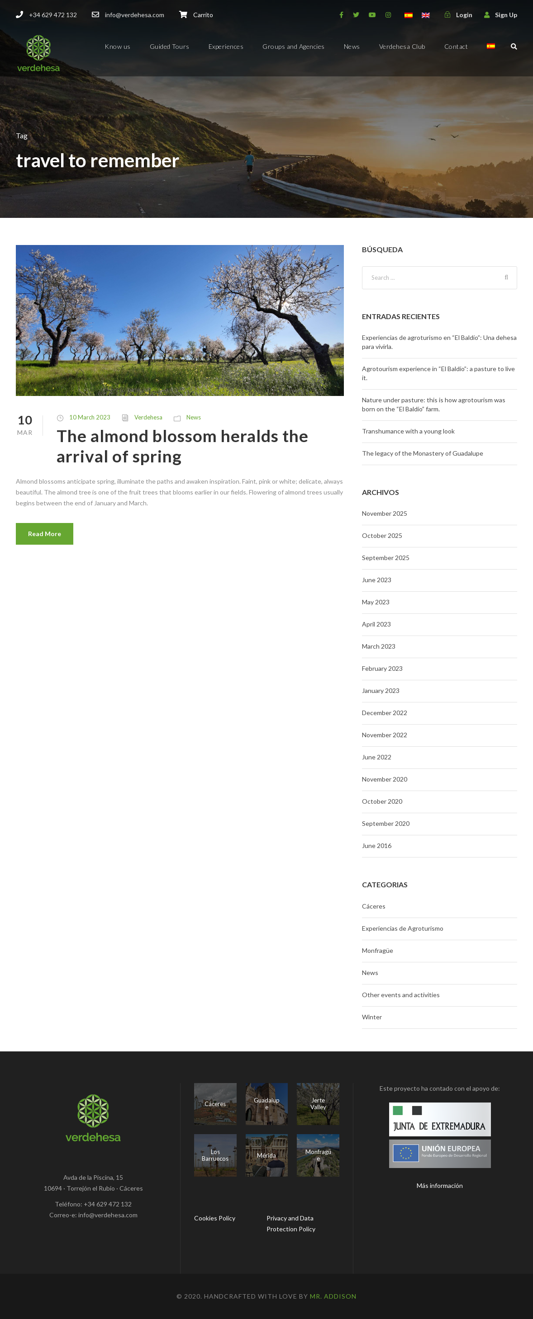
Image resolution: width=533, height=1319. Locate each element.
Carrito (203, 15)
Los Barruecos (215, 1155)
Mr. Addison (333, 1296)
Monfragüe (377, 950)
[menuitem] (491, 54)
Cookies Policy (214, 1218)
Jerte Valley (318, 1104)
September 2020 (385, 823)
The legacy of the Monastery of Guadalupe (422, 453)
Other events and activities (401, 995)
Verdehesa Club (402, 46)
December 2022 (384, 712)
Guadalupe (267, 1104)
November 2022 (384, 735)
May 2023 (376, 602)
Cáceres (373, 906)
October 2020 (382, 801)
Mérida (266, 1155)
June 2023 (376, 580)
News (352, 46)
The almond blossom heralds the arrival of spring (183, 445)
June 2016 (376, 845)
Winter (372, 1017)
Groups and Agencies (293, 46)
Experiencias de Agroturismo (402, 928)
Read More (44, 533)
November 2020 (384, 779)
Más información (440, 1185)
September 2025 (385, 557)
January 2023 (381, 690)
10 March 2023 (89, 417)
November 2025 (384, 513)
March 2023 (378, 646)
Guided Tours (170, 46)
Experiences (226, 46)
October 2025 (382, 535)
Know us (118, 46)
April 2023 (376, 624)
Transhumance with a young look (408, 431)
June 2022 (376, 757)
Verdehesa (148, 417)
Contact (456, 46)
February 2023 (382, 668)
